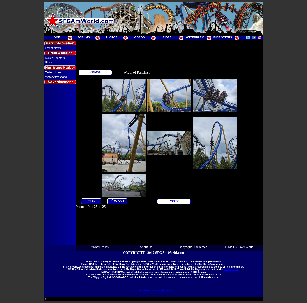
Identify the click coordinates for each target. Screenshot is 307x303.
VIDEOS (139, 37)
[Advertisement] (60, 164)
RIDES (167, 37)
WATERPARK (195, 37)
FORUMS (84, 37)
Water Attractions (56, 76)
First (91, 200)
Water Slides (53, 72)
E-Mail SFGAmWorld (239, 247)
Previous (117, 200)
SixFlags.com (231, 269)
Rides (49, 62)
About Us (146, 247)
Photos (95, 72)
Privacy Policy (99, 247)
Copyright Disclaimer (192, 247)
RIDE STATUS (222, 37)
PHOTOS (112, 37)
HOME (56, 37)
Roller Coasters (55, 58)
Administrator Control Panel (153, 290)
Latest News (53, 48)
